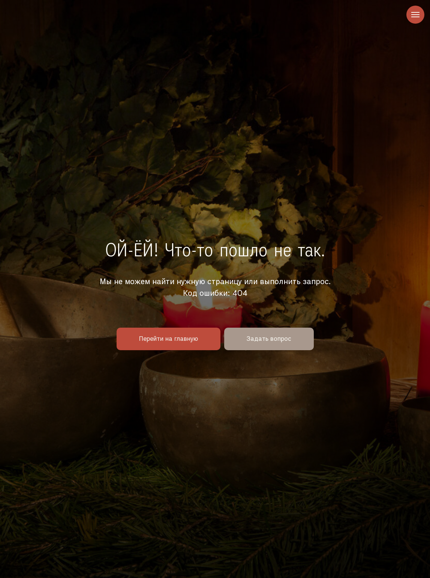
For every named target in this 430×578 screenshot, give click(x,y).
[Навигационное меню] (415, 14)
